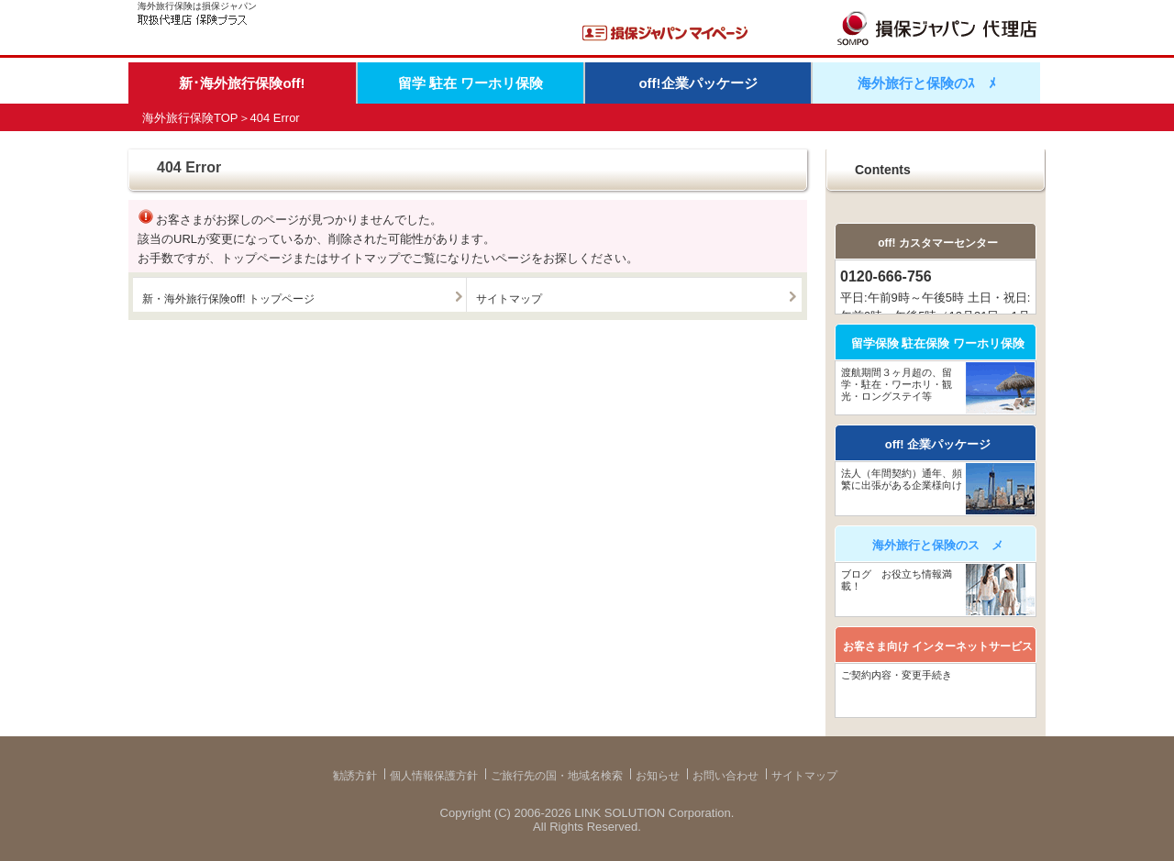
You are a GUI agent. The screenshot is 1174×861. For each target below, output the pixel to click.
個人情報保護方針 (434, 775)
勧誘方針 (355, 775)
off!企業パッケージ (697, 83)
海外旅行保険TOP (190, 118)
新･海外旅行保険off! (242, 83)
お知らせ (658, 775)
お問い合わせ (725, 775)
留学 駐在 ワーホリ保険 (470, 83)
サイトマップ (509, 299)
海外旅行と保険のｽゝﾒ (927, 83)
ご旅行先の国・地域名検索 (557, 775)
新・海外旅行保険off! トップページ (228, 299)
